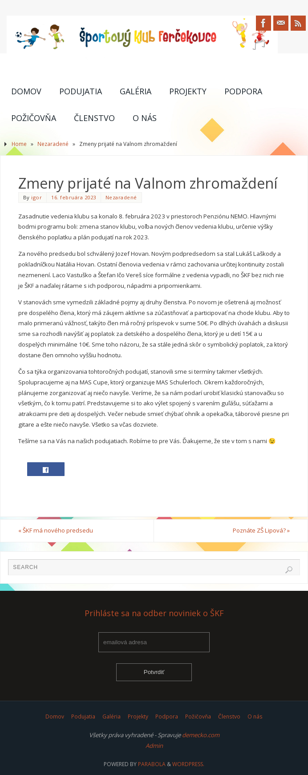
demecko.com (200, 735)
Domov (54, 716)
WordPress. (188, 764)
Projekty (138, 716)
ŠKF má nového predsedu (55, 530)
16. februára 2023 (73, 197)
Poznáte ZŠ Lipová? (261, 530)
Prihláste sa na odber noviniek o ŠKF (154, 613)
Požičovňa (198, 716)
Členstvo (229, 716)
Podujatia (83, 716)
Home (19, 144)
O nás (255, 716)
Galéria (111, 716)
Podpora (166, 716)
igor (36, 197)
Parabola (152, 764)
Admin (154, 746)
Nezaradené (53, 144)
